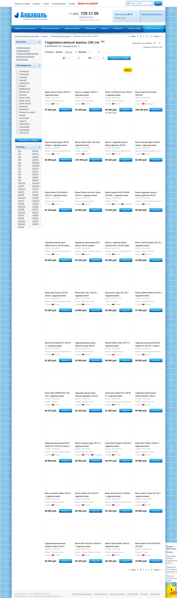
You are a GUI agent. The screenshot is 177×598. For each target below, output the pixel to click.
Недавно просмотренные (152, 14)
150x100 (35, 163)
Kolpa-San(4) (23, 101)
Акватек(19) (23, 124)
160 (19, 163)
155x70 (35, 168)
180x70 (35, 209)
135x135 (21, 212)
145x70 (21, 227)
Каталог (45, 36)
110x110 (21, 189)
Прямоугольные (23, 48)
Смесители (91, 28)
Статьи (46, 3)
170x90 (35, 198)
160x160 (35, 186)
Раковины (118, 28)
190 (19, 180)
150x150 (35, 165)
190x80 (35, 221)
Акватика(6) (23, 127)
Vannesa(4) (22, 118)
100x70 (21, 186)
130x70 (21, 201)
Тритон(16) (22, 133)
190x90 (35, 224)
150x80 (35, 157)
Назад (133, 36)
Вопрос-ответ (132, 594)
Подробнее (65, 110)
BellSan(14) (22, 92)
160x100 (35, 183)
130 (19, 154)
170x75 (35, 192)
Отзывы (72, 3)
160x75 (35, 174)
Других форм (22, 59)
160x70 (35, 171)
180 (19, 174)
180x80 (35, 215)
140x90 (21, 218)
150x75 (35, 154)
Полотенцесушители (50, 28)
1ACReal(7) (22, 71)
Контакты (36, 3)
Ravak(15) (22, 106)
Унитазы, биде (134, 28)
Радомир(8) (22, 130)
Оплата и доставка (22, 3)
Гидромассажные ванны (25, 28)
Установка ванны (59, 3)
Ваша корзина (120, 14)
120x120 (21, 198)
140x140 (21, 224)
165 (19, 165)
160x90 (35, 180)
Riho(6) (20, 115)
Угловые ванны (23, 51)
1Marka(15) (22, 74)
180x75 (35, 212)
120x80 (21, 195)
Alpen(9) (21, 80)
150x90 (35, 160)
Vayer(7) (21, 121)
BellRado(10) (23, 89)
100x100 (21, 183)
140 (19, 157)
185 (19, 177)
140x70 (21, 215)
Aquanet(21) (23, 83)
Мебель (104, 28)
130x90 (21, 203)
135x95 (21, 209)
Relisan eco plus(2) (25, 112)
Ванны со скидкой (88, 3)
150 (19, 160)
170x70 (35, 189)
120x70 (21, 192)
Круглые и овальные (25, 56)
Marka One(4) (23, 103)
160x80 (35, 177)
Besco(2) (21, 95)
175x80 (35, 203)
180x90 (35, 218)
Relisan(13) (22, 109)
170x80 (35, 195)
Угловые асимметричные (27, 54)
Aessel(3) (21, 77)
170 (19, 168)
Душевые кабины (72, 28)
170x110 (35, 201)
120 (19, 151)
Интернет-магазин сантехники (27, 36)
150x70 (35, 151)
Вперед (157, 36)
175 (19, 171)
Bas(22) (21, 86)
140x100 (21, 221)
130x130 (21, 206)
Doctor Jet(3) (23, 98)
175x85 (35, 206)
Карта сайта (155, 594)
